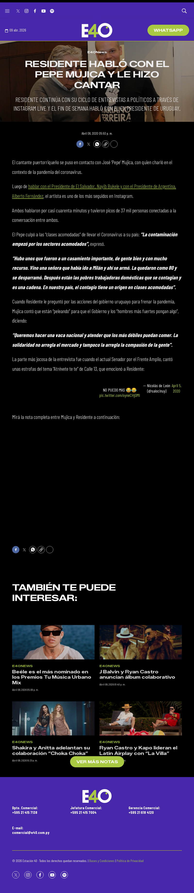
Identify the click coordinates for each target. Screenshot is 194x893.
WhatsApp (168, 30)
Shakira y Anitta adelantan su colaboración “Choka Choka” (51, 787)
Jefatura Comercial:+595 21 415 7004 (86, 810)
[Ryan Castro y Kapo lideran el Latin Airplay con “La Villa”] (140, 754)
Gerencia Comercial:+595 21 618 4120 (144, 810)
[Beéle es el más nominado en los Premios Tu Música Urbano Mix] (53, 678)
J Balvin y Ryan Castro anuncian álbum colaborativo (137, 710)
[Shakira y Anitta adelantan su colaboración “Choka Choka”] (53, 754)
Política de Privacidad (130, 861)
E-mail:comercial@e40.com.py (30, 830)
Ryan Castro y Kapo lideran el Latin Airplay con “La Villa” (138, 787)
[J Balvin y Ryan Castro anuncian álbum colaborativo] (140, 678)
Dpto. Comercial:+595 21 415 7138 (25, 810)
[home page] (97, 30)
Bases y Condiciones (101, 861)
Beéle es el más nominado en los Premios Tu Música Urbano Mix (51, 713)
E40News (97, 52)
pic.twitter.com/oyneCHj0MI (119, 395)
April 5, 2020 (176, 388)
